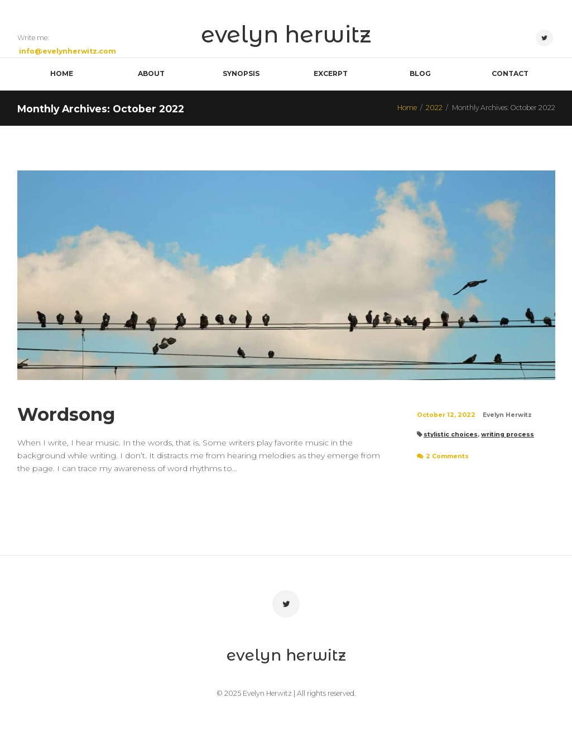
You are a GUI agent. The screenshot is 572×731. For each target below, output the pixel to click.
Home (407, 107)
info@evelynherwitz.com (67, 51)
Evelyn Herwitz (507, 415)
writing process (507, 434)
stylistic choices (451, 434)
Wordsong (66, 414)
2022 (434, 107)
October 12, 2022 (446, 415)
